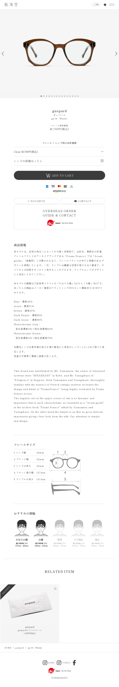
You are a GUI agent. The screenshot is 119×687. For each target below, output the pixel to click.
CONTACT (83, 201)
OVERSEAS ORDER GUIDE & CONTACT (59, 217)
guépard (30, 628)
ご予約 (96, 4)
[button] (116, 54)
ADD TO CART (60, 175)
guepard (59, 112)
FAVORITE (36, 201)
